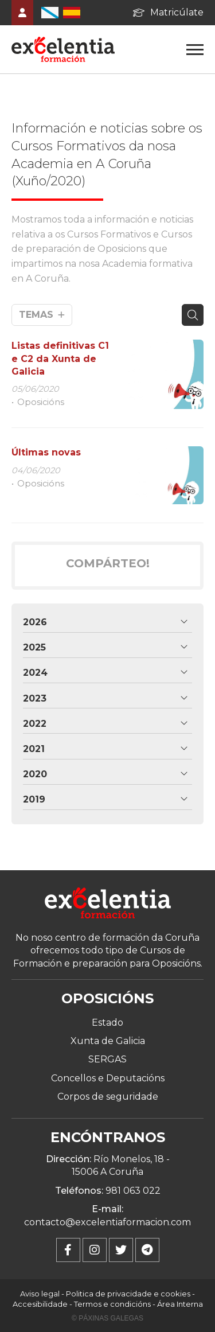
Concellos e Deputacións (108, 1078)
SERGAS (107, 1059)
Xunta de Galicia (108, 1040)
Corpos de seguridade (107, 1096)
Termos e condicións (112, 1303)
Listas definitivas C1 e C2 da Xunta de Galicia (60, 358)
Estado (107, 1022)
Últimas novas (46, 452)
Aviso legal (40, 1293)
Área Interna (180, 1303)
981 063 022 (133, 1190)
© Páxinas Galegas (107, 1318)
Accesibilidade (40, 1303)
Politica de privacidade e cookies (128, 1293)
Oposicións (40, 402)
